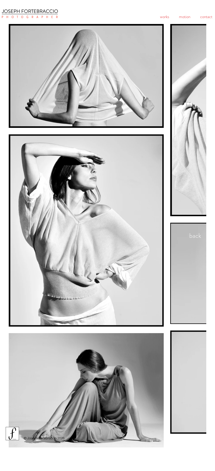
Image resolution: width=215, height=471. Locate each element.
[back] (195, 235)
